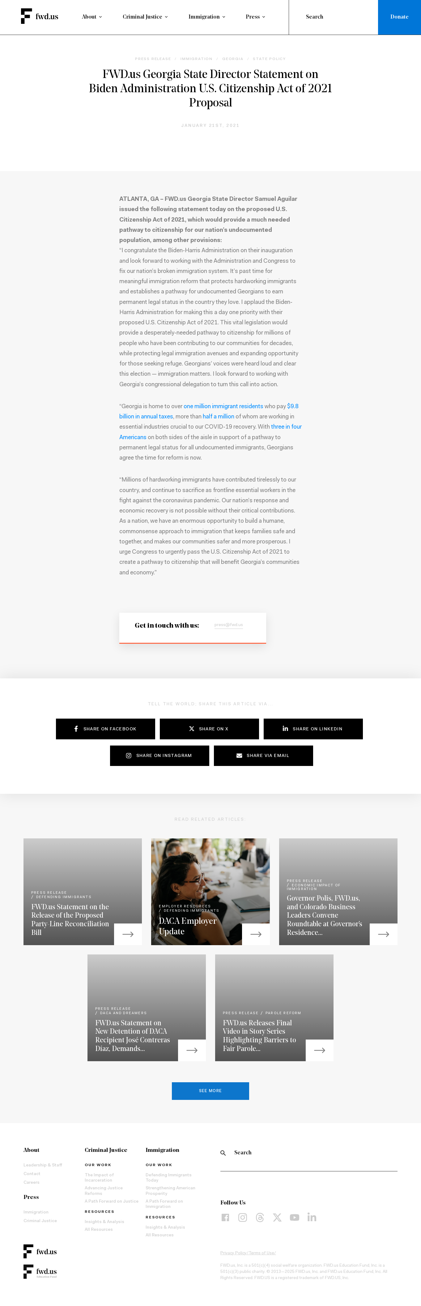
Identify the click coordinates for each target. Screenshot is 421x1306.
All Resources (99, 1232)
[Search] (223, 1154)
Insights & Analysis (104, 1224)
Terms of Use (261, 1255)
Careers (31, 1184)
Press (253, 17)
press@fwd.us (229, 627)
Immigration (204, 17)
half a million (218, 419)
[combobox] (334, 17)
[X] (277, 1219)
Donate (399, 17)
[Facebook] (225, 1219)
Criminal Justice (142, 17)
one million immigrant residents (223, 409)
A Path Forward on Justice (111, 1203)
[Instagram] (243, 1219)
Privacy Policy (233, 1255)
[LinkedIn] (312, 1219)
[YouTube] (295, 1219)
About (89, 17)
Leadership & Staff (42, 1167)
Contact (31, 1176)
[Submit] (298, 17)
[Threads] (260, 1219)
